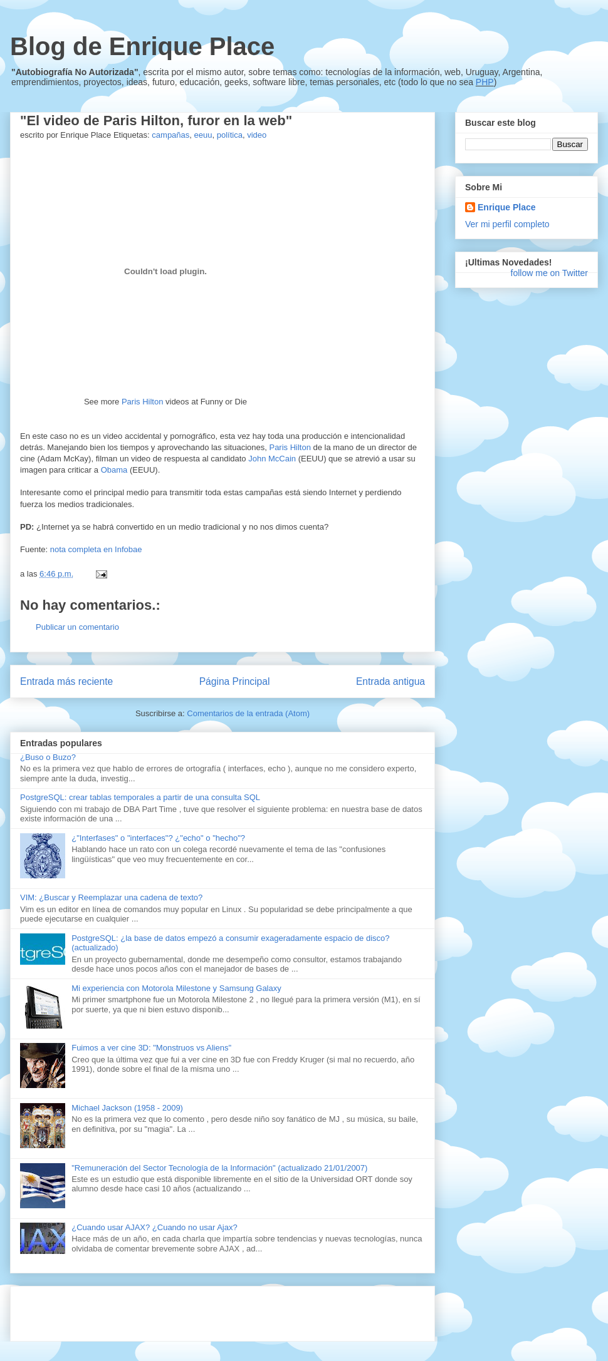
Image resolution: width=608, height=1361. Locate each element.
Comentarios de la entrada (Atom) (248, 713)
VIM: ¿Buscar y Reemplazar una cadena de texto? (111, 897)
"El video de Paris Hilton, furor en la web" (156, 120)
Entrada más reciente (66, 681)
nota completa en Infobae (96, 549)
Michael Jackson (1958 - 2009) (127, 1107)
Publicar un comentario (77, 627)
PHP (485, 82)
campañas (170, 135)
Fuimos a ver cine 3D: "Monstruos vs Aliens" (151, 1047)
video (256, 135)
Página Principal (234, 681)
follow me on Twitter (549, 273)
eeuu (203, 135)
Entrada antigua (390, 681)
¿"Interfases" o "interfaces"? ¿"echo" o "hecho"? (158, 838)
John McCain (272, 458)
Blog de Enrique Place (142, 46)
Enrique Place (507, 207)
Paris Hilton (142, 401)
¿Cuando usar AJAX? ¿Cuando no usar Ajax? (154, 1227)
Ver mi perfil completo (507, 224)
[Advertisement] (166, 1309)
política (230, 135)
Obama (114, 470)
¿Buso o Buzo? (48, 757)
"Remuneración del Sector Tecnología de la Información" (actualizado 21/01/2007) (219, 1168)
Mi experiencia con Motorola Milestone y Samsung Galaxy (176, 988)
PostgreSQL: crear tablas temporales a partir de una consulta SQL (140, 797)
